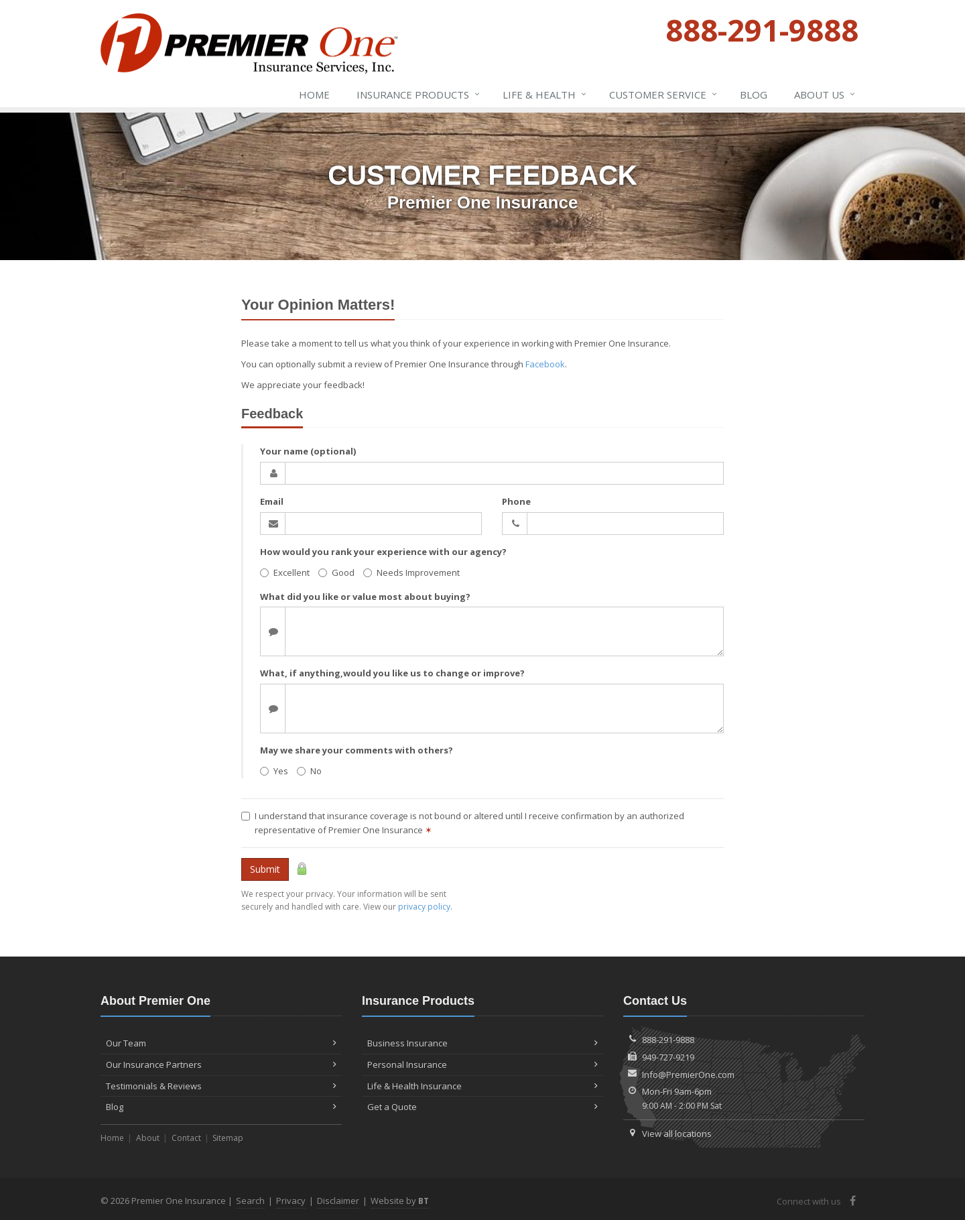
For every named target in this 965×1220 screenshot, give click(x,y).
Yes (274, 771)
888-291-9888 (668, 1040)
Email (271, 501)
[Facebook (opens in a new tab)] (853, 1200)
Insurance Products (419, 94)
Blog (753, 94)
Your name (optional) (308, 451)
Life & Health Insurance (482, 1086)
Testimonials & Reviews (221, 1086)
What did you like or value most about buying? (365, 597)
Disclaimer (338, 1201)
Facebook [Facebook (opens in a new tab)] (545, 364)
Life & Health (545, 94)
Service (663, 94)
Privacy (291, 1201)
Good (336, 572)
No (309, 771)
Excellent (285, 572)
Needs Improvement (411, 572)
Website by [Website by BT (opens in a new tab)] (400, 1201)
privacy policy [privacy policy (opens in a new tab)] (424, 906)
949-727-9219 (668, 1057)
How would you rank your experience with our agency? (383, 552)
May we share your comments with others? (356, 750)
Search (250, 1201)
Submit (265, 869)
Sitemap (227, 1138)
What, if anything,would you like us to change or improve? (392, 673)
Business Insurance (482, 1043)
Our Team (221, 1043)
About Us (825, 94)
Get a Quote (482, 1107)
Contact (186, 1138)
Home (314, 94)
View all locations (677, 1133)
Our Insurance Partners (221, 1064)
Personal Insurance (482, 1064)
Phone (516, 501)
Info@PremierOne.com (688, 1075)
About (147, 1138)
